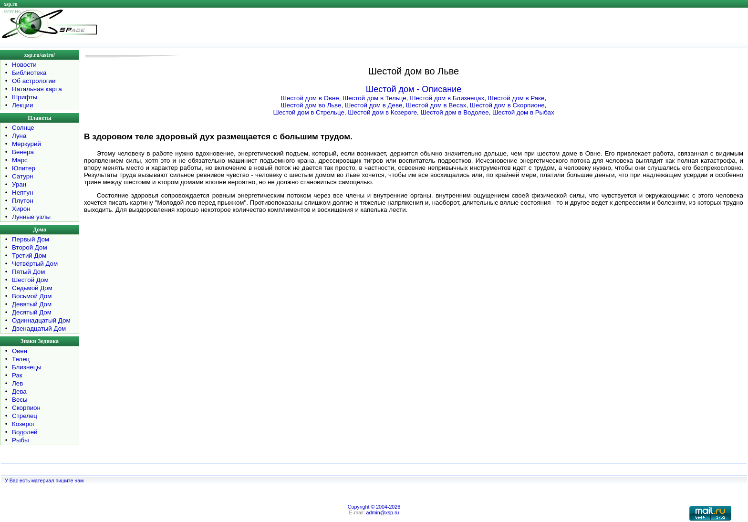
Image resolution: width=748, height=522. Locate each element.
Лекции (22, 105)
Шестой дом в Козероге (382, 112)
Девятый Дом (32, 304)
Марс (20, 160)
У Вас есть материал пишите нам (44, 480)
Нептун (22, 192)
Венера (23, 152)
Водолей (25, 432)
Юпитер (23, 168)
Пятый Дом (28, 271)
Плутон (22, 200)
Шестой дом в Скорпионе (507, 105)
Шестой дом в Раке (516, 98)
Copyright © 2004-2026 (374, 507)
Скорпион (26, 407)
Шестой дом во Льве (311, 105)
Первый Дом (30, 239)
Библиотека (29, 72)
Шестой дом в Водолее (454, 112)
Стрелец (24, 415)
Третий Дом (29, 255)
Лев (17, 383)
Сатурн (22, 176)
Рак (17, 375)
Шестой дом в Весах (436, 105)
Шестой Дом (30, 279)
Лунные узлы (31, 216)
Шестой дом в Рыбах (523, 112)
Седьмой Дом (32, 288)
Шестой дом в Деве (373, 105)
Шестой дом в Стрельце (308, 112)
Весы (20, 399)
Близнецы (27, 367)
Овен (19, 351)
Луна (19, 135)
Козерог (23, 424)
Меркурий (26, 143)
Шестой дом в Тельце (374, 98)
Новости (24, 64)
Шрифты (24, 97)
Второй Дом (29, 247)
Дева (19, 391)
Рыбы (20, 440)
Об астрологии (34, 80)
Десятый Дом (32, 312)
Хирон (21, 208)
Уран (19, 184)
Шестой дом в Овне (310, 98)
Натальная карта (37, 89)
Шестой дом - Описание (413, 89)
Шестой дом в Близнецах (447, 98)
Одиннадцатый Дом (41, 320)
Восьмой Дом (32, 296)
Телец (21, 359)
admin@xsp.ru (382, 512)
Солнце (23, 127)
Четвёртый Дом (35, 263)
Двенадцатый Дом (39, 328)
